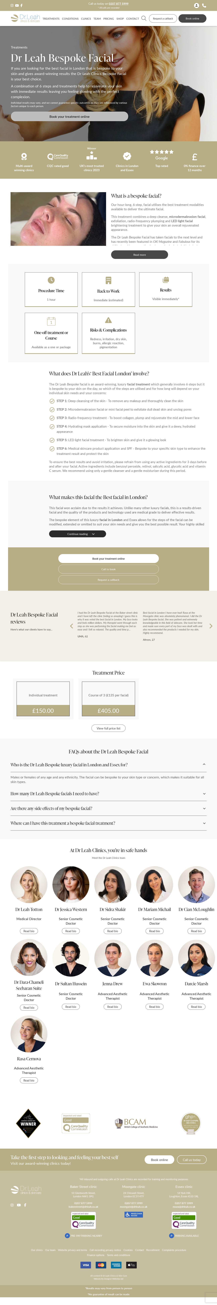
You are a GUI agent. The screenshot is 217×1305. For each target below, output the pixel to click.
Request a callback (163, 18)
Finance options (95, 1255)
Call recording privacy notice (105, 1250)
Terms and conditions (118, 1255)
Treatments (51, 18)
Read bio (28, 931)
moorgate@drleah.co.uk (133, 1206)
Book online (192, 18)
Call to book (108, 569)
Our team (50, 1250)
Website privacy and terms (72, 1250)
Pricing (108, 18)
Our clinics (37, 1250)
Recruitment (153, 1250)
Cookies (128, 1250)
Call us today (191, 1159)
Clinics (86, 18)
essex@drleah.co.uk (184, 1206)
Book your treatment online (69, 116)
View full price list (108, 728)
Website (97, 1278)
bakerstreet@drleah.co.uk (83, 1206)
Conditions (70, 18)
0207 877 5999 (119, 4)
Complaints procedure (174, 1250)
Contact (132, 18)
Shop (120, 18)
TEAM (97, 18)
